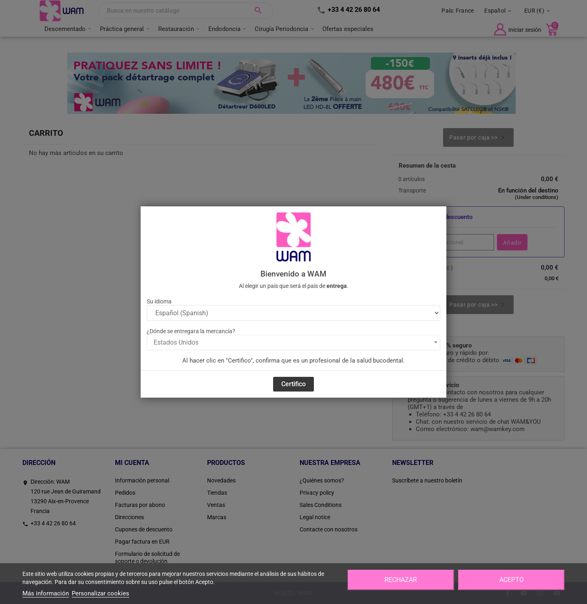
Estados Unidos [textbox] (176, 342)
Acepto (511, 580)
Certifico (293, 384)
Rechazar (400, 580)
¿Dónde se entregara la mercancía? (191, 331)
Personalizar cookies (100, 593)
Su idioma (159, 301)
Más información (45, 593)
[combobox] (293, 342)
